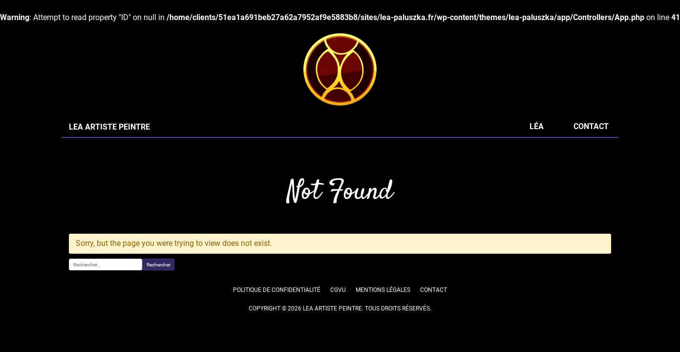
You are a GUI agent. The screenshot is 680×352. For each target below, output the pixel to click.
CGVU (337, 301)
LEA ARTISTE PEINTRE (109, 138)
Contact (591, 138)
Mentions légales (383, 301)
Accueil (78, 169)
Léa (536, 138)
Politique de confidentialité (277, 301)
